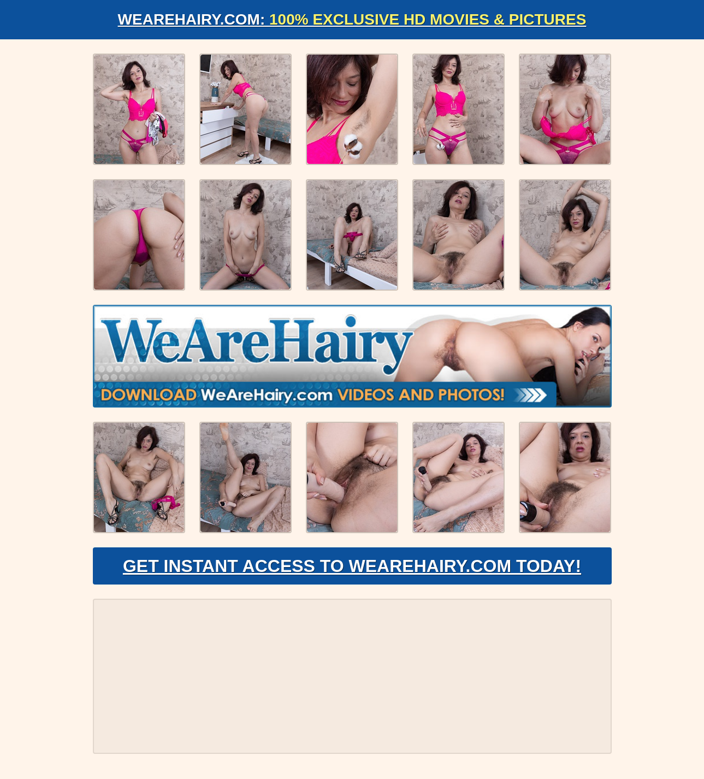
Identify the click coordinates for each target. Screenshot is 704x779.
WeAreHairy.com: (352, 19)
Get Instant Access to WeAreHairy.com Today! (352, 566)
